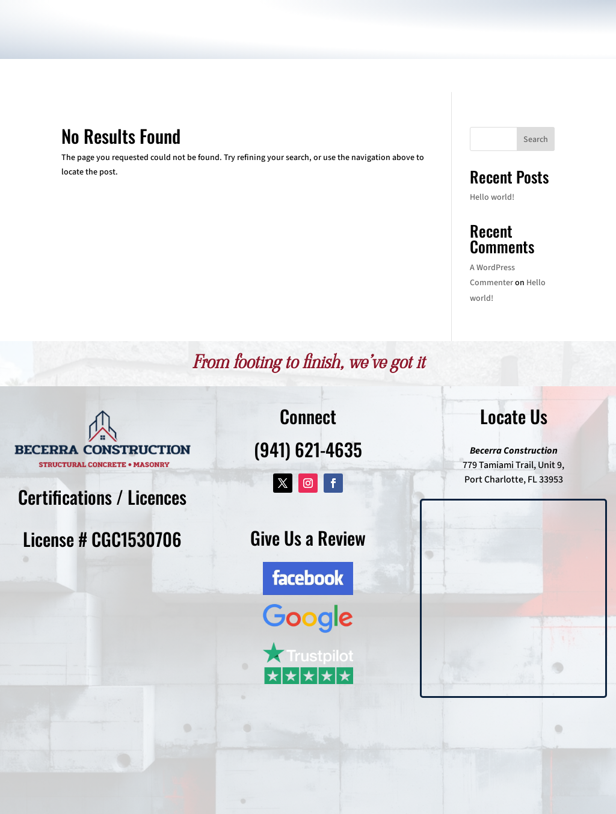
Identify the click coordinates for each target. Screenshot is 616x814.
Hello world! (492, 197)
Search (535, 140)
